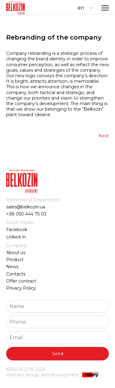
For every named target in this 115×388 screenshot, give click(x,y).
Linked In (16, 237)
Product (15, 259)
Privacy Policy (21, 288)
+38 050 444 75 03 (26, 214)
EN (81, 8)
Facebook (16, 229)
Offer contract (21, 281)
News (12, 266)
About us (15, 252)
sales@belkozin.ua (25, 207)
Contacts (15, 274)
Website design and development (52, 375)
